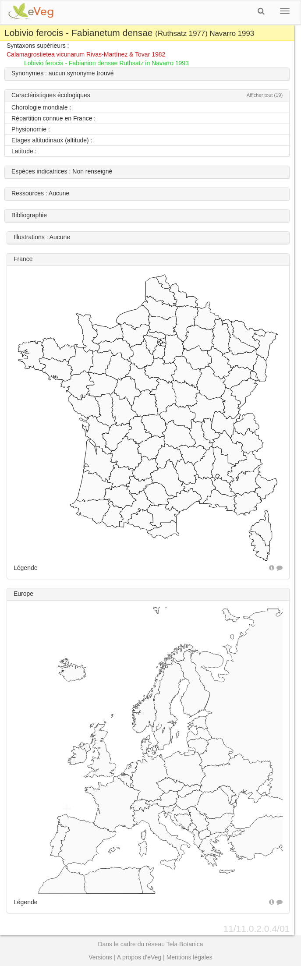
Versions (100, 957)
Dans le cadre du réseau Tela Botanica (150, 944)
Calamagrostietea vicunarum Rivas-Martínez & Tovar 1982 (86, 54)
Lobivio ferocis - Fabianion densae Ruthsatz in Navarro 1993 (106, 63)
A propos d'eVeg (139, 957)
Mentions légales (189, 957)
